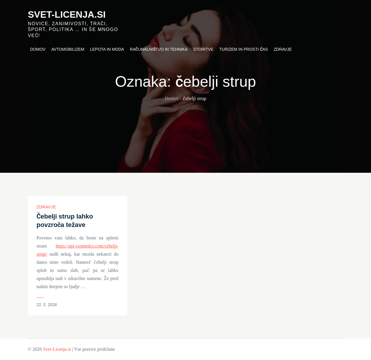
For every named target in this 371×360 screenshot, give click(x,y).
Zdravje (283, 49)
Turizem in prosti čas (243, 49)
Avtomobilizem (67, 49)
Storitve (203, 49)
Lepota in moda (107, 49)
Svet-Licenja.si (67, 14)
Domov (38, 49)
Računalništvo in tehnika (159, 49)
